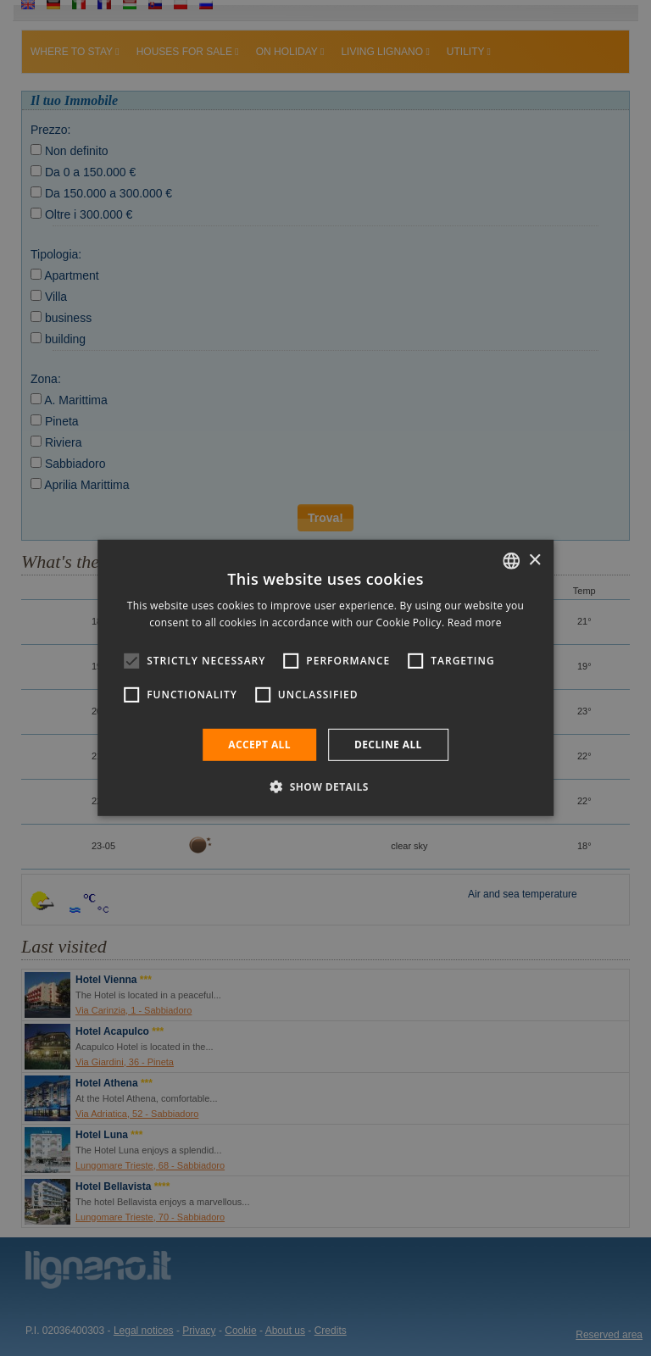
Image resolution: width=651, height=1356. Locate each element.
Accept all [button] (259, 744)
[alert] (325, 678)
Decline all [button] (388, 744)
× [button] (534, 559)
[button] (325, 786)
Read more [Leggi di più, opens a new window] (475, 622)
